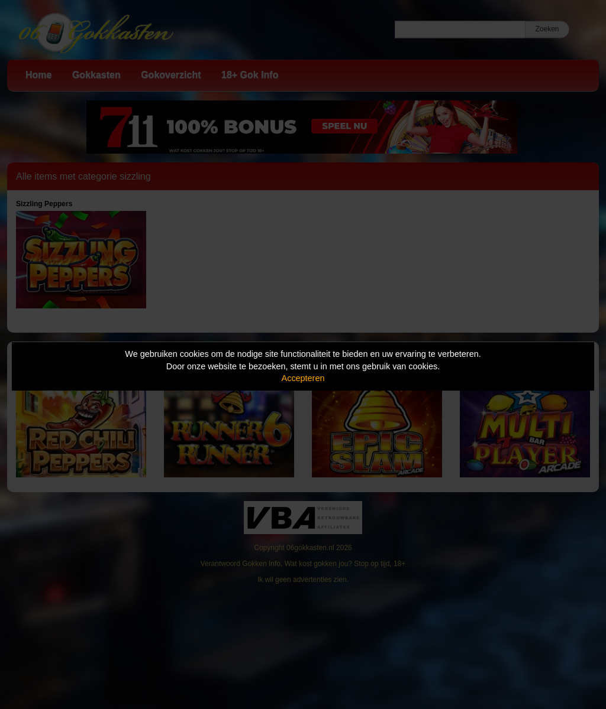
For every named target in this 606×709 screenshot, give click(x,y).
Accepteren (303, 378)
